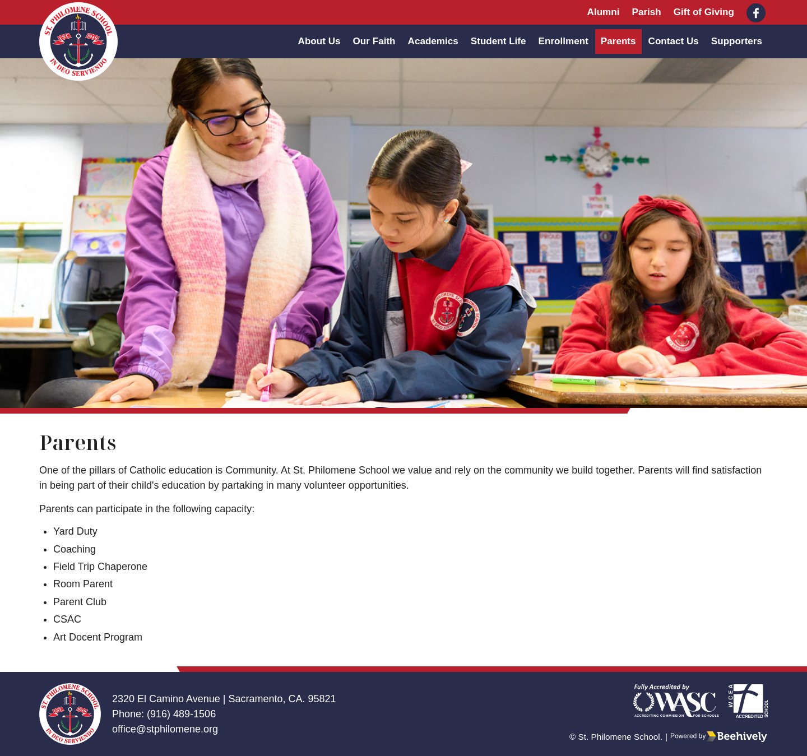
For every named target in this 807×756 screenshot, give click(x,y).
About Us (319, 41)
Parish (646, 12)
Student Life (498, 41)
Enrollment (563, 41)
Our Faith (374, 41)
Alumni (603, 12)
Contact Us (673, 41)
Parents (618, 41)
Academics (433, 41)
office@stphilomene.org (165, 729)
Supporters (736, 41)
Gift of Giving (704, 12)
